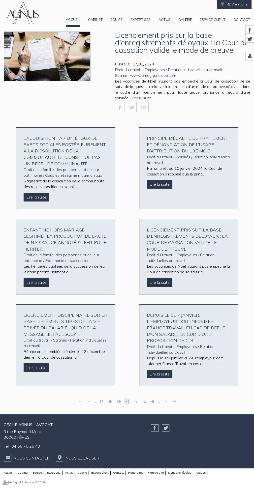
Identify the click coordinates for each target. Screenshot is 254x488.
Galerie (185, 19)
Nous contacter (32, 458)
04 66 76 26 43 (25, 446)
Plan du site (156, 472)
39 (119, 401)
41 (135, 401)
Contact (241, 19)
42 (144, 401)
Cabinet (95, 19)
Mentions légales (179, 472)
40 (127, 401)
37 (101, 401)
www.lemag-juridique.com (153, 75)
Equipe (116, 19)
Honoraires (135, 472)
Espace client (212, 19)
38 (110, 401)
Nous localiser (82, 458)
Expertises (140, 19)
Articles (201, 472)
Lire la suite (142, 97)
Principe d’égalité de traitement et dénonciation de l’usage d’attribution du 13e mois (187, 144)
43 (153, 401)
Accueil (73, 19)
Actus (164, 19)
